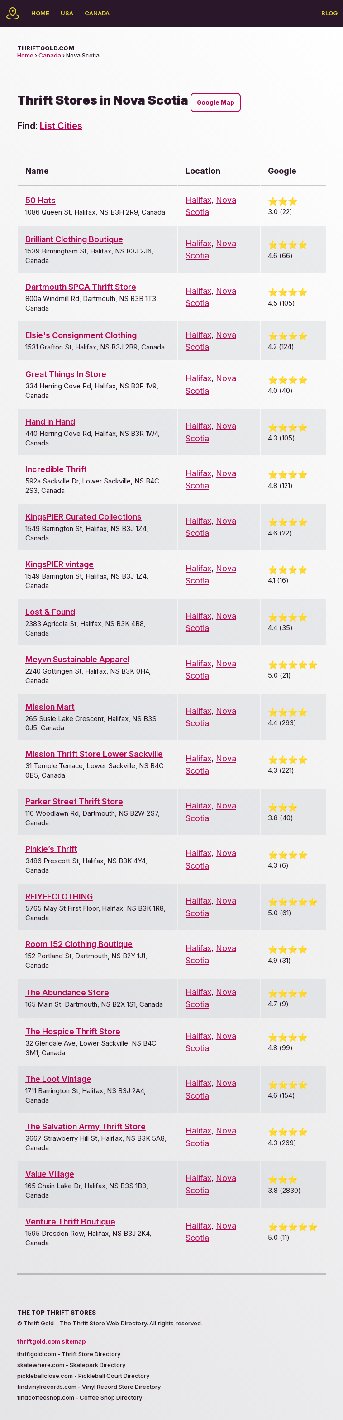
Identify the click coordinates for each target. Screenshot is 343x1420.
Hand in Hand (50, 421)
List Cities (61, 125)
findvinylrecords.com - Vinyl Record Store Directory (89, 1386)
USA (67, 13)
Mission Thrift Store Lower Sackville (94, 754)
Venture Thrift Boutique (70, 1221)
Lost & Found (50, 612)
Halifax (198, 200)
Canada (97, 13)
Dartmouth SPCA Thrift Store (80, 287)
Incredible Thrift (56, 469)
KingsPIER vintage (59, 564)
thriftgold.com (45, 48)
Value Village (49, 1174)
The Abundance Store (67, 992)
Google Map (215, 102)
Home (40, 13)
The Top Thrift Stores (56, 1312)
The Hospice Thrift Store (72, 1031)
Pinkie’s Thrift (51, 849)
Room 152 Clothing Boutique (79, 944)
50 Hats (40, 200)
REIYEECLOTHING (59, 896)
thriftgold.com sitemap (51, 1341)
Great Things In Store (65, 374)
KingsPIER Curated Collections (83, 516)
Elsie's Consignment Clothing (81, 335)
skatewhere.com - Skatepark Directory (71, 1364)
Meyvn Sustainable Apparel (77, 659)
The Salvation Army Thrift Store (85, 1126)
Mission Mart (50, 707)
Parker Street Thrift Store (74, 801)
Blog (329, 13)
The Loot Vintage (58, 1079)
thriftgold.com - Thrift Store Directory (68, 1354)
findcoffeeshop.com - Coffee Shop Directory (79, 1397)
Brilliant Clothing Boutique (74, 239)
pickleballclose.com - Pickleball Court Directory (83, 1375)
